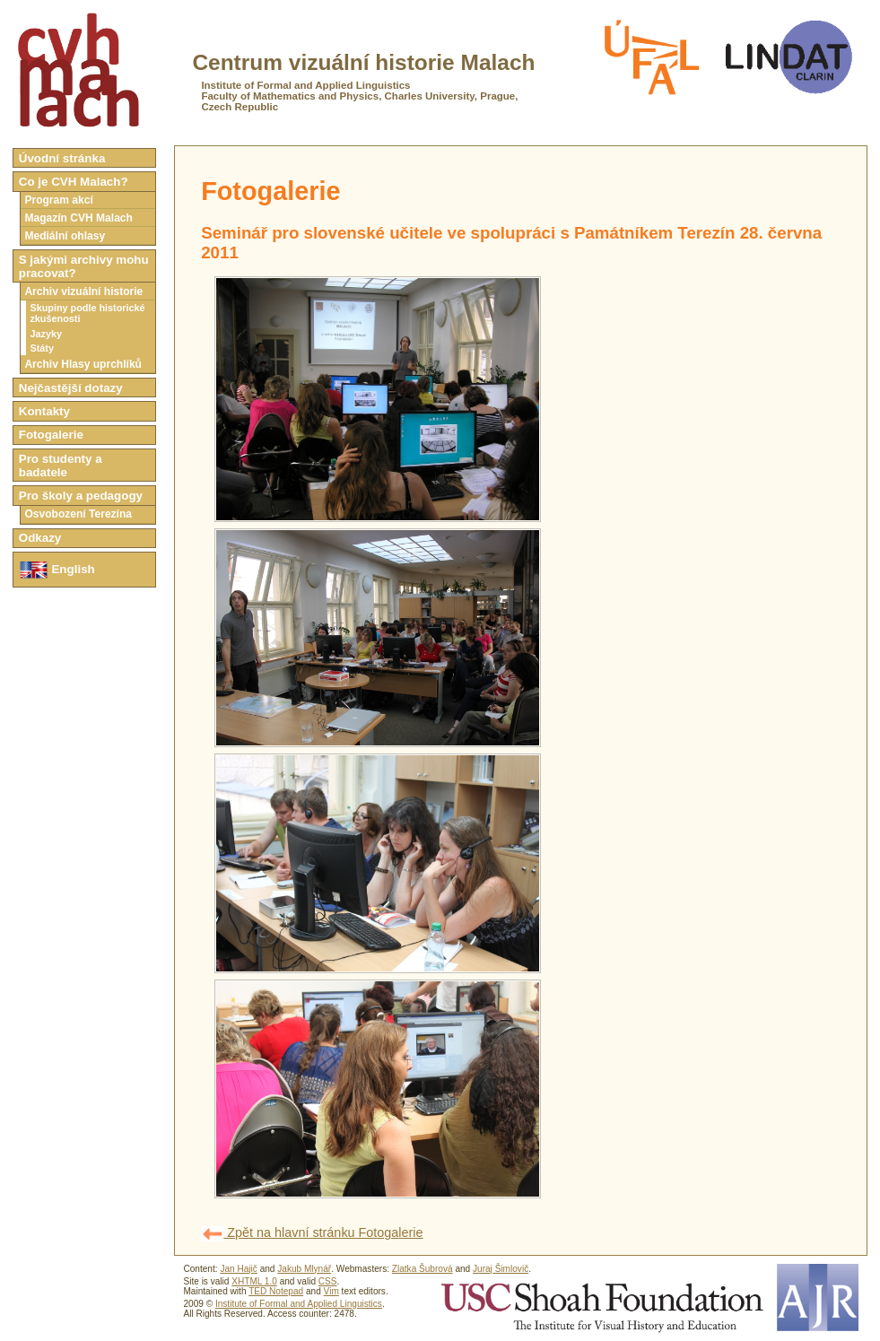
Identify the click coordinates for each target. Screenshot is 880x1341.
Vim (331, 1291)
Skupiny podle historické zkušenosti (87, 313)
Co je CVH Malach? (73, 181)
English (57, 570)
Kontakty (44, 411)
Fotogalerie (51, 434)
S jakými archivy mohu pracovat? (84, 266)
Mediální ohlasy (64, 236)
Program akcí (58, 200)
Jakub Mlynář (304, 1269)
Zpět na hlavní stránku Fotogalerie (312, 1232)
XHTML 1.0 (254, 1281)
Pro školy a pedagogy (81, 495)
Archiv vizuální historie (83, 291)
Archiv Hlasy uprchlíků (83, 364)
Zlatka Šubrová (422, 1269)
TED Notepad (275, 1291)
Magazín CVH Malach (78, 218)
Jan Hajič (238, 1269)
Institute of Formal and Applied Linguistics (298, 1304)
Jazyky (46, 333)
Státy (41, 348)
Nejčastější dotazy (71, 388)
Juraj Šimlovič (500, 1269)
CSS (327, 1281)
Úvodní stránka (62, 158)
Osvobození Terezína (78, 514)
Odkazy (40, 537)
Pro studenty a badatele (60, 465)
